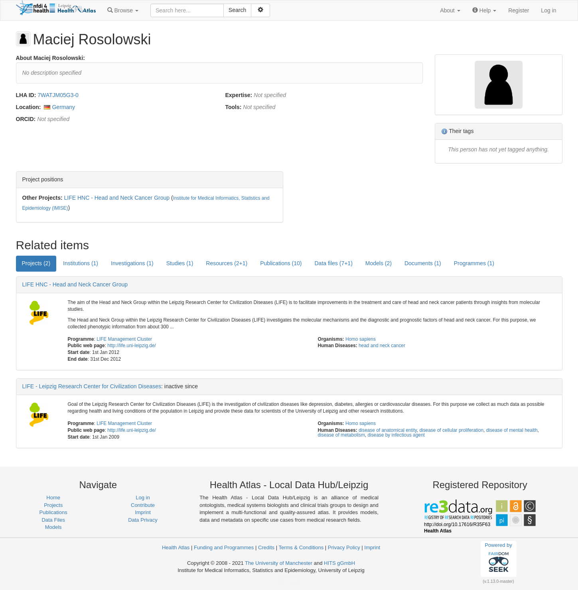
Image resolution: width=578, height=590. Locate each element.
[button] (122, 10)
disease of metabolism (341, 435)
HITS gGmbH (339, 563)
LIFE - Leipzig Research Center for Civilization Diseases (92, 386)
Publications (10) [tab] (281, 263)
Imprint (143, 512)
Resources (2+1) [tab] (226, 263)
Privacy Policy (344, 547)
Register (518, 10)
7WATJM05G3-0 (58, 95)
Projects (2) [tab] (36, 263)
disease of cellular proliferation (451, 430)
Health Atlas (175, 547)
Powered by (498, 558)
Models (53, 527)
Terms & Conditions (301, 547)
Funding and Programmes (224, 547)
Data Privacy (143, 520)
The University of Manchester (278, 563)
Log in (548, 10)
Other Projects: (42, 198)
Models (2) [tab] (378, 263)
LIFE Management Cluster (124, 339)
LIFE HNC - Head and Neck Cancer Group (117, 198)
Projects (53, 505)
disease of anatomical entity (388, 430)
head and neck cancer (382, 345)
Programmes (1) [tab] (474, 263)
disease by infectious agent (395, 435)
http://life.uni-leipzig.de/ (131, 345)
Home (53, 498)
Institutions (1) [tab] (80, 263)
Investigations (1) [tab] (132, 263)
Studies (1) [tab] (179, 263)
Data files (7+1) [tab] (334, 263)
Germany (63, 107)
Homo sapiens (360, 339)
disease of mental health (512, 430)
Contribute (143, 505)
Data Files (53, 520)
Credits (266, 547)
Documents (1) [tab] (422, 263)
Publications (53, 512)
